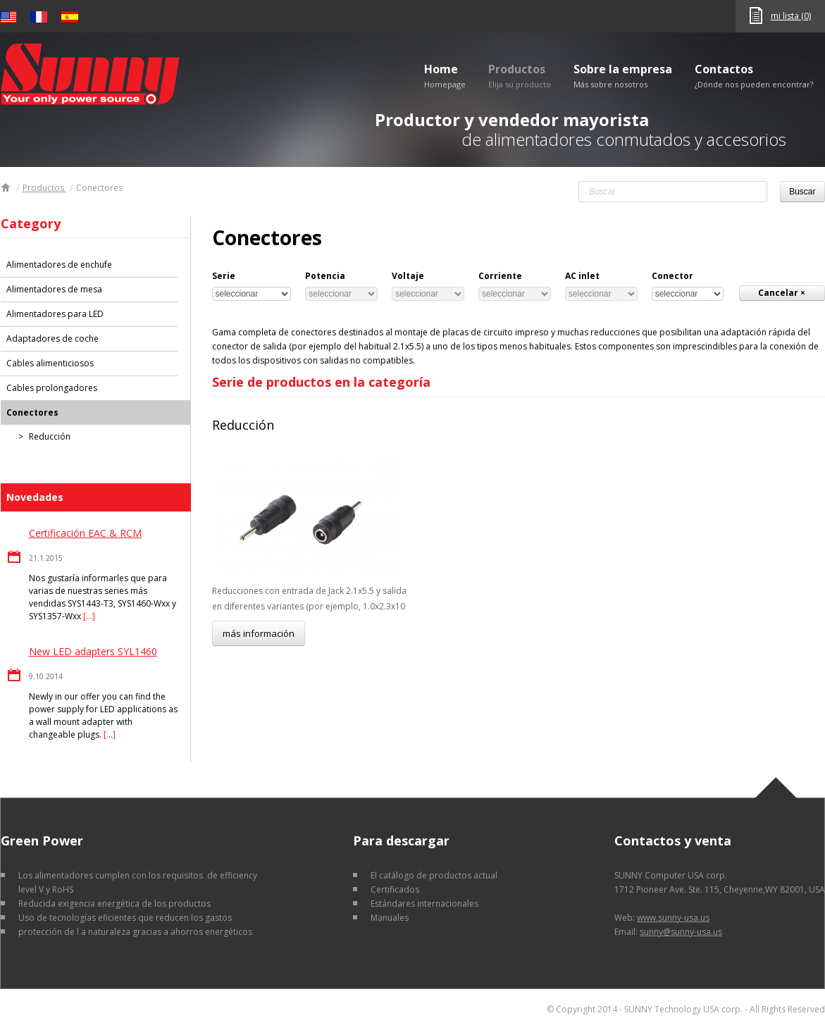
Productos (519, 75)
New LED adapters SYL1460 (93, 651)
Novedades (34, 497)
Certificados (395, 889)
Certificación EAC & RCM (85, 533)
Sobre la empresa (622, 75)
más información (258, 633)
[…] (89, 616)
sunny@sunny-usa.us (681, 932)
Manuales (390, 918)
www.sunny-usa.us (673, 918)
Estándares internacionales (424, 904)
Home (445, 75)
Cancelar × (781, 293)
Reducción (243, 424)
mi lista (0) (791, 16)
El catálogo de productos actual (434, 875)
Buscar (802, 192)
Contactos (754, 75)
